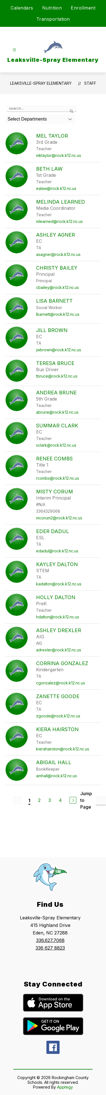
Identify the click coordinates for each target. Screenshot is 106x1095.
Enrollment (83, 8)
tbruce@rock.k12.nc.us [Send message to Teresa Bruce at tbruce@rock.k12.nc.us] (56, 376)
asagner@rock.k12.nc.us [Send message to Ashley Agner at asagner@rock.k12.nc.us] (58, 254)
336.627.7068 (50, 940)
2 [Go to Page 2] (39, 800)
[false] (42, 108)
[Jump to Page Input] (101, 800)
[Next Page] (73, 800)
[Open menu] (14, 50)
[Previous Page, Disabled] (17, 800)
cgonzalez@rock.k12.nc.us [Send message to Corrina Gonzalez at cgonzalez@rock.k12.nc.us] (60, 682)
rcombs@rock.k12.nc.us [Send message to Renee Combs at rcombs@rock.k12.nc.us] (57, 478)
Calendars (22, 8)
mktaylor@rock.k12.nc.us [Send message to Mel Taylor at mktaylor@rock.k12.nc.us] (58, 155)
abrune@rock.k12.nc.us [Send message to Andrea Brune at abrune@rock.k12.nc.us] (57, 412)
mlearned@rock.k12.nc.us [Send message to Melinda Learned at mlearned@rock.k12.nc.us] (59, 221)
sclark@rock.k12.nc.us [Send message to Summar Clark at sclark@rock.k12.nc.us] (56, 445)
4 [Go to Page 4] (60, 800)
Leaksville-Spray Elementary (41, 83)
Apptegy (65, 1087)
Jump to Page (86, 800)
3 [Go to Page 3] (49, 800)
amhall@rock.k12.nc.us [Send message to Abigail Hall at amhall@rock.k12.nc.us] (56, 775)
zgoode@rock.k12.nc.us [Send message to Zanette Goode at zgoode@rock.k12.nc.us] (58, 715)
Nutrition (52, 8)
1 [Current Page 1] (29, 800)
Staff (90, 83)
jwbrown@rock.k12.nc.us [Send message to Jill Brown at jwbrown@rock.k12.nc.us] (58, 349)
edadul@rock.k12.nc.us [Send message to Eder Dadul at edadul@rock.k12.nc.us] (57, 550)
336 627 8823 (50, 948)
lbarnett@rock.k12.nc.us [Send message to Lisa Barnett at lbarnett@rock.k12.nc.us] (57, 314)
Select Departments (27, 119)
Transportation (53, 19)
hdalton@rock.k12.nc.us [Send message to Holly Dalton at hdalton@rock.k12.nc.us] (57, 616)
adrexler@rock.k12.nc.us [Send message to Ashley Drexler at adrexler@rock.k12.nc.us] (58, 649)
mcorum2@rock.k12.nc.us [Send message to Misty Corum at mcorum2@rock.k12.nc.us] (59, 517)
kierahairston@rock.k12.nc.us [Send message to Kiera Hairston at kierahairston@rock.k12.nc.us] (62, 749)
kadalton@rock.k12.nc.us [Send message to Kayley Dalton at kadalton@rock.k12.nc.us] (58, 583)
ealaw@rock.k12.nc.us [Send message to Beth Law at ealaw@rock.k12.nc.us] (56, 188)
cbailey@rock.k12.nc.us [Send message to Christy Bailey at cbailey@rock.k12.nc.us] (57, 287)
